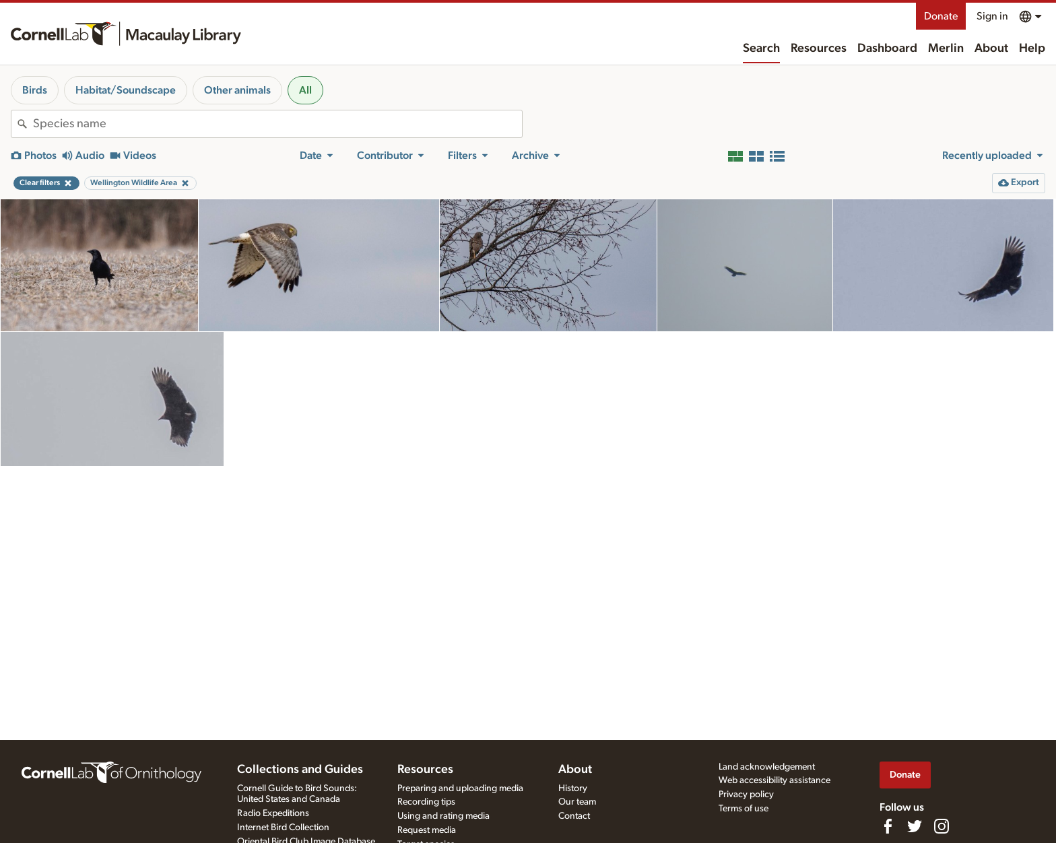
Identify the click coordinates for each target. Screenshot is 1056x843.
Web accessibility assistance (774, 780)
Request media (426, 830)
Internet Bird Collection (283, 827)
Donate (941, 16)
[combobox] (277, 123)
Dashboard (887, 48)
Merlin (946, 48)
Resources (819, 48)
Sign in (992, 16)
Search (761, 48)
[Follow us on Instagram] (941, 826)
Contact (574, 816)
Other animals (237, 90)
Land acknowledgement (767, 767)
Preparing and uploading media (460, 788)
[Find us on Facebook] (888, 826)
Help (1032, 48)
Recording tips (426, 802)
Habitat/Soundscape (125, 90)
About (991, 48)
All (305, 90)
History (572, 788)
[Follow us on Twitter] (914, 826)
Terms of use (743, 808)
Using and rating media (443, 816)
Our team (577, 802)
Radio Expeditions (273, 813)
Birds (34, 90)
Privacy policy (746, 794)
